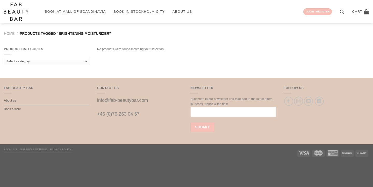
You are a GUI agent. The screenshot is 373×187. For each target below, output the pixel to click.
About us (182, 12)
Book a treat (12, 109)
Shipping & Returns (34, 149)
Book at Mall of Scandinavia (75, 12)
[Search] (342, 12)
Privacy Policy (60, 149)
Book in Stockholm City (139, 12)
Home (9, 34)
